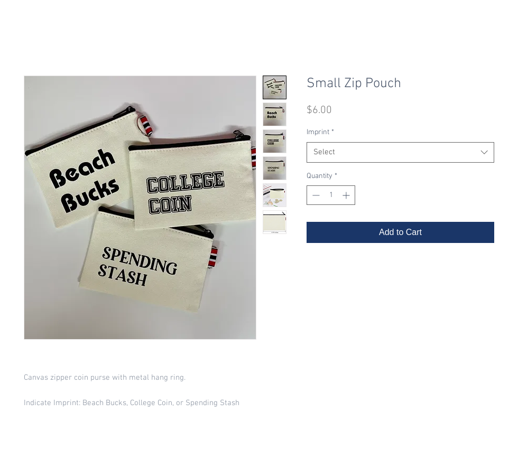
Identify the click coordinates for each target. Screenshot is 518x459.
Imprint (320, 132)
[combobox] (400, 152)
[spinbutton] (330, 195)
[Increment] (347, 195)
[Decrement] (314, 195)
